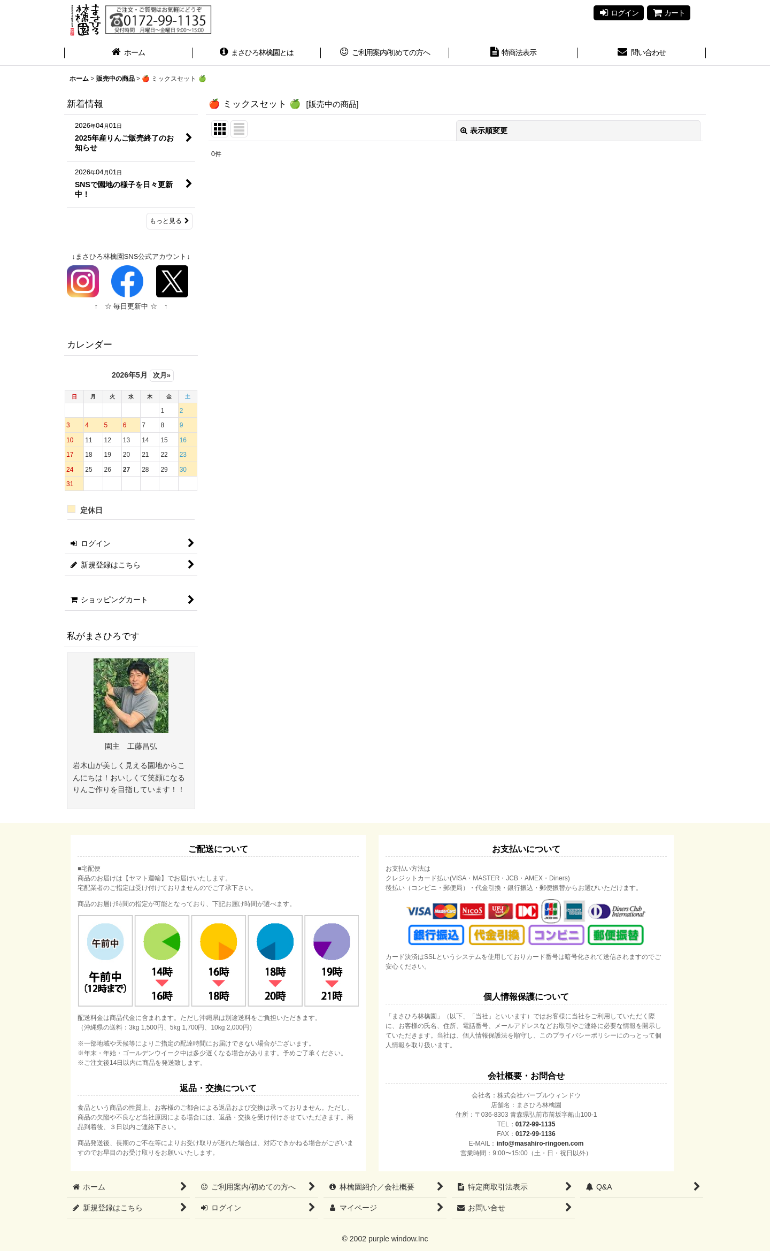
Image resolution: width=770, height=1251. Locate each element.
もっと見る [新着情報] (169, 221)
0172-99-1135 (535, 1124)
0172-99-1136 (535, 1134)
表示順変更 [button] (483, 130)
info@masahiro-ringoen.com (539, 1143)
